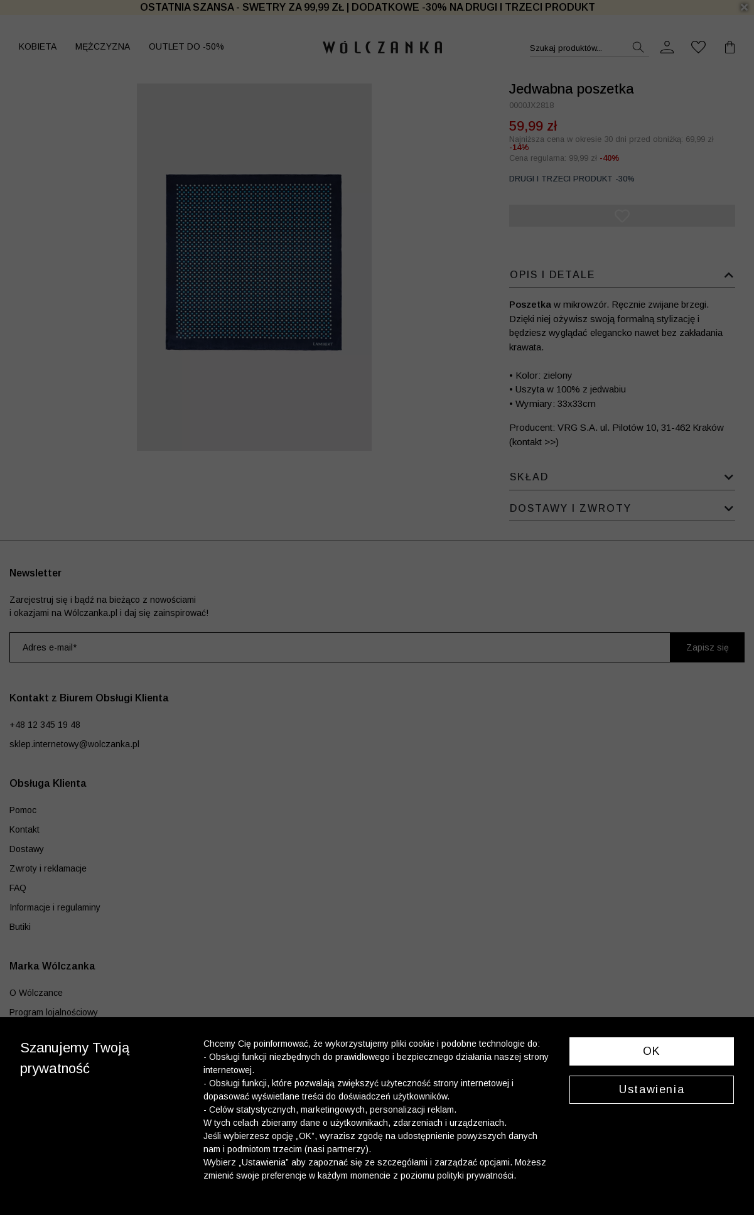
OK (652, 1051)
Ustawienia (651, 1089)
